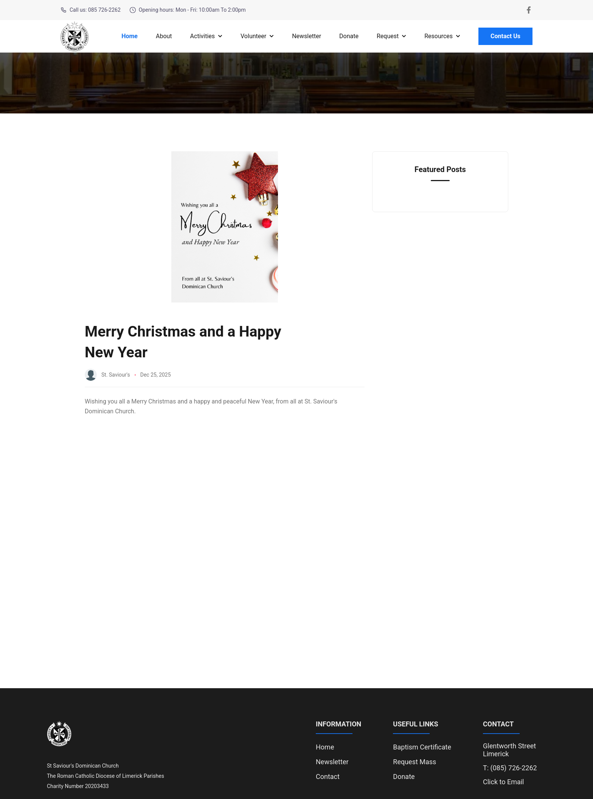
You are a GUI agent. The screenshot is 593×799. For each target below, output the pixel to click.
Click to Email (503, 782)
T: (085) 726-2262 (510, 768)
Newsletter (306, 36)
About (164, 36)
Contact (328, 776)
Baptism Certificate (422, 747)
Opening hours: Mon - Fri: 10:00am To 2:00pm (188, 10)
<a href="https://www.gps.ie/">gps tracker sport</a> (296, 573)
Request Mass (414, 762)
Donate (349, 36)
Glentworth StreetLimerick (509, 750)
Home (129, 36)
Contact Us (505, 36)
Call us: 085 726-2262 (91, 10)
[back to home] (74, 36)
